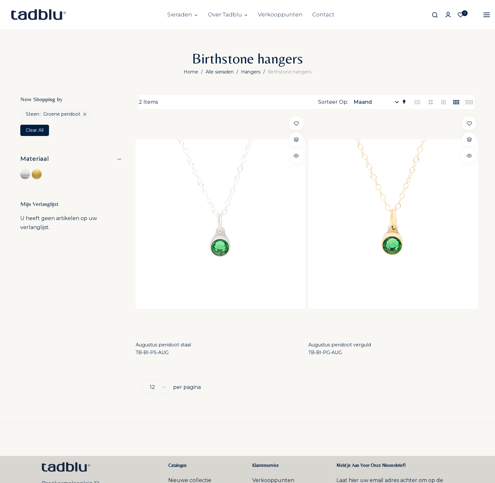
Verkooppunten (280, 14)
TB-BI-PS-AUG (158, 232)
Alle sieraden (220, 72)
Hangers (251, 72)
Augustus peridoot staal (170, 223)
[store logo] (38, 14)
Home (191, 72)
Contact (323, 14)
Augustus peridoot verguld (260, 223)
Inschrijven (425, 388)
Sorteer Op (332, 102)
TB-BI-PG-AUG (244, 232)
